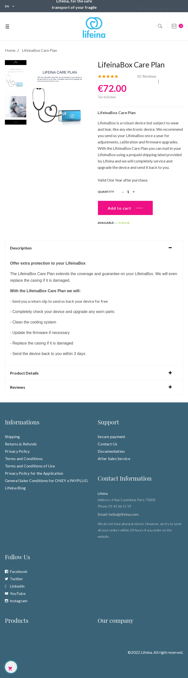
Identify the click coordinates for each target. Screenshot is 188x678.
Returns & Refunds (21, 443)
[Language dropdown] (7, 5)
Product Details (24, 373)
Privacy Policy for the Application (34, 473)
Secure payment (111, 436)
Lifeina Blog (15, 487)
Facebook (18, 571)
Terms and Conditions (24, 458)
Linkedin (17, 586)
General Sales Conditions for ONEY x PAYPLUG (46, 480)
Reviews (146, 76)
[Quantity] (128, 191)
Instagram (18, 600)
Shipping (12, 436)
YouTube (17, 593)
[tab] (94, 248)
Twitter (16, 578)
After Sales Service (114, 458)
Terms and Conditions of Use (30, 465)
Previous (15, 122)
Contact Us (108, 443)
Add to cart (119, 208)
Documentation (111, 451)
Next (15, 62)
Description (21, 248)
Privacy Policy (17, 451)
